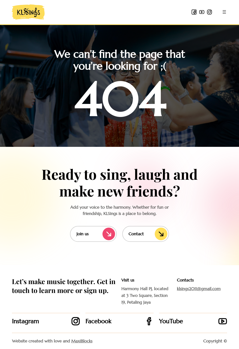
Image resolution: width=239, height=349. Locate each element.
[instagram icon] (209, 12)
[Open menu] (224, 12)
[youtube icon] (201, 12)
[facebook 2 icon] (194, 12)
